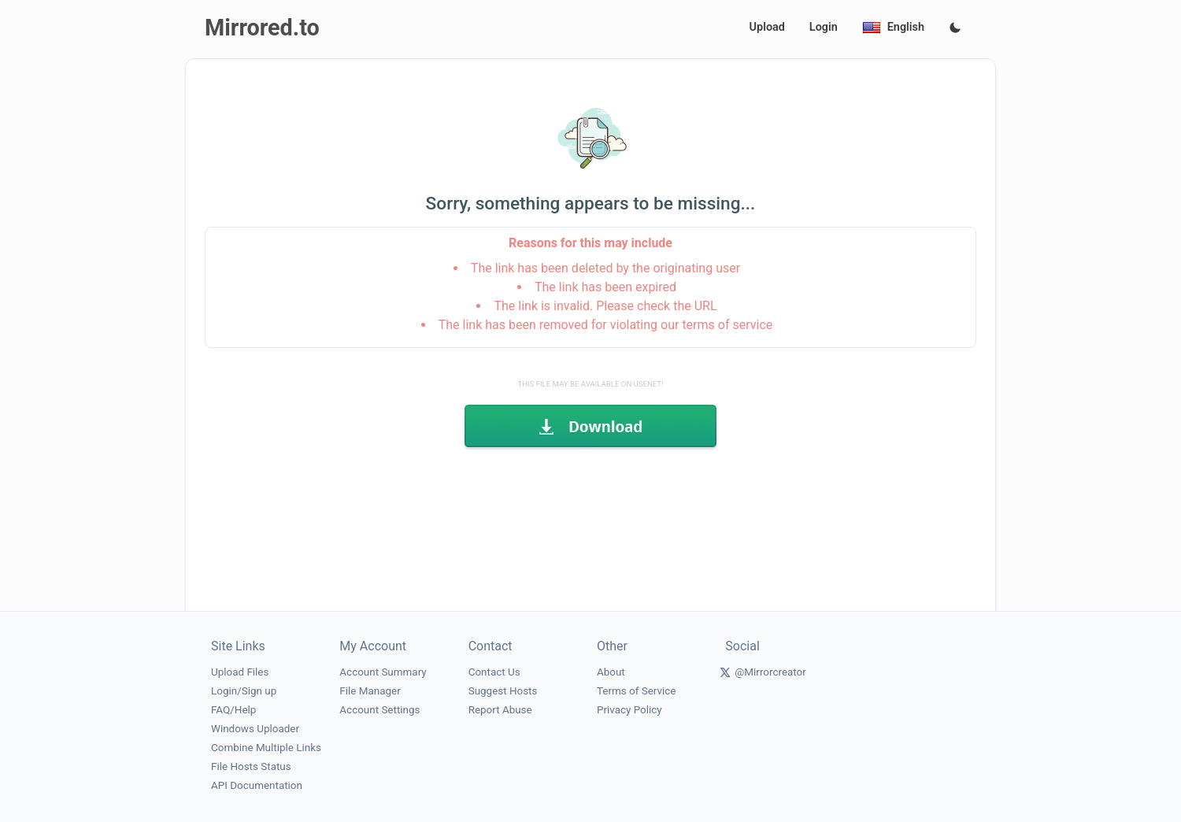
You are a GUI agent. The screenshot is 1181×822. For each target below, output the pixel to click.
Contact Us (494, 672)
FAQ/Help (233, 710)
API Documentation (256, 785)
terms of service (727, 324)
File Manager (369, 691)
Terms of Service (636, 691)
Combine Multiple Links (266, 748)
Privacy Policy (629, 710)
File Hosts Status (251, 766)
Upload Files (239, 672)
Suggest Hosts (503, 691)
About (611, 672)
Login (823, 27)
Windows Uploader (255, 729)
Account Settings (379, 710)
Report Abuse (500, 710)
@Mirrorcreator (770, 672)
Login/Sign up (243, 691)
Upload (767, 27)
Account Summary (382, 672)
